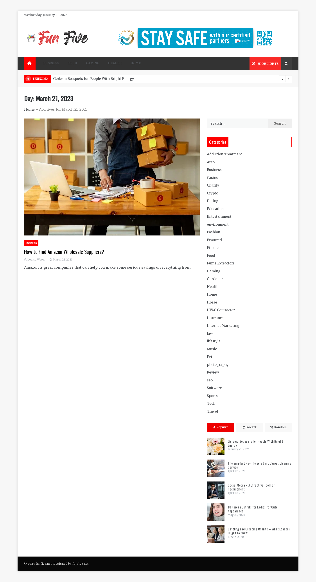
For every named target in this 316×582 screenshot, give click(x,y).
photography (218, 365)
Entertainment (219, 216)
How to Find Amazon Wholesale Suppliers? (64, 251)
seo (210, 380)
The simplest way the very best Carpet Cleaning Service (259, 465)
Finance (213, 248)
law (210, 333)
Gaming (92, 63)
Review (213, 372)
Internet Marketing (223, 325)
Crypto (212, 193)
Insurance (215, 318)
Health (115, 63)
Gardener (215, 279)
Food (211, 255)
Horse (212, 302)
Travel (212, 411)
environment (218, 224)
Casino (212, 178)
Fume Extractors (221, 263)
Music (212, 349)
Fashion (213, 232)
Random (278, 427)
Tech (72, 63)
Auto (211, 162)
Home (136, 63)
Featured (214, 240)
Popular (220, 427)
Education (215, 209)
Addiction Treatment (224, 154)
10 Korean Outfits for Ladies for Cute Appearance (253, 509)
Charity (213, 185)
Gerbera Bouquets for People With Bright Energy (93, 79)
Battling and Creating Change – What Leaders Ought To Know (259, 530)
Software (214, 388)
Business (51, 63)
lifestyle (214, 341)
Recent (249, 427)
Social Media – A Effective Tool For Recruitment (251, 487)
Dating (212, 201)
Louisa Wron (36, 259)
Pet (209, 357)
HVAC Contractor (221, 310)
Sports (212, 396)
